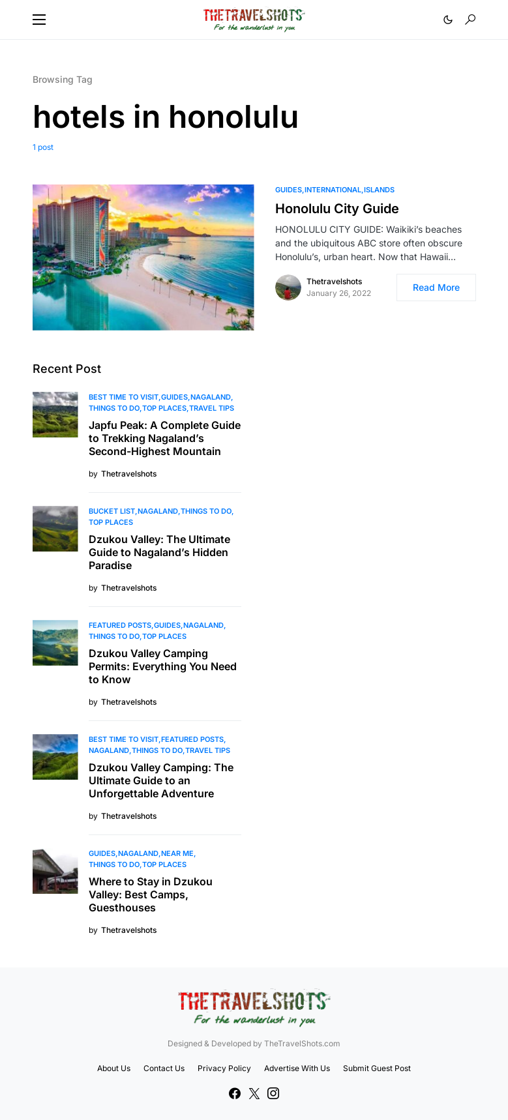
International (333, 189)
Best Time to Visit (123, 397)
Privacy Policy (224, 1068)
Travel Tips (211, 408)
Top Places (164, 408)
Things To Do (114, 408)
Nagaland (210, 397)
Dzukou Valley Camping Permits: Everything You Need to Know (163, 666)
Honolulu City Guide (337, 208)
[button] (39, 19)
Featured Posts (120, 625)
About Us (113, 1068)
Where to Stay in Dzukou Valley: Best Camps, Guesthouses (151, 894)
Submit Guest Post (377, 1068)
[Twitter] (254, 1093)
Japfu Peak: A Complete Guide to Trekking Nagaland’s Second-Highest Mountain (165, 438)
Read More (436, 287)
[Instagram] (273, 1093)
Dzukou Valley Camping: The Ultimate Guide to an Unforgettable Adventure (161, 780)
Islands (379, 189)
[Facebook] (235, 1093)
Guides (288, 189)
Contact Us (164, 1068)
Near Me (177, 853)
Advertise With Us (297, 1068)
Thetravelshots (334, 281)
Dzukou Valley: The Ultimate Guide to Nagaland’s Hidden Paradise (159, 552)
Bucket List (112, 511)
